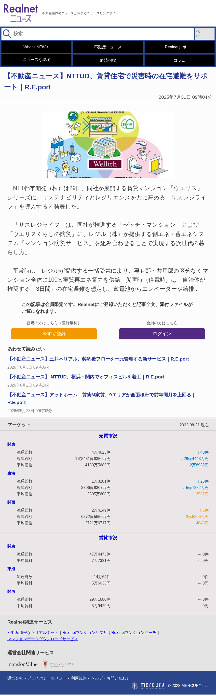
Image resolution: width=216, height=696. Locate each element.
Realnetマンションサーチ (133, 634)
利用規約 (79, 680)
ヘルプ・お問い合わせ (110, 680)
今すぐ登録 (54, 335)
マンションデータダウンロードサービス (42, 640)
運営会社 (15, 680)
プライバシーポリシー (47, 680)
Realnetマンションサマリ (84, 634)
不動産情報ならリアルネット (32, 634)
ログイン (162, 335)
